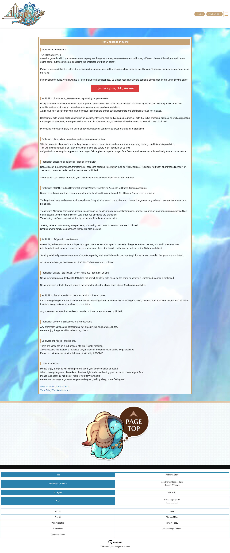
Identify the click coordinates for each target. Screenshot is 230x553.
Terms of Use (172, 517)
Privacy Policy (172, 523)
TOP (172, 511)
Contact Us (58, 529)
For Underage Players (172, 529)
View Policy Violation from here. (56, 390)
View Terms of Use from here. (55, 386)
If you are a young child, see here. (115, 88)
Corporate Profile (58, 535)
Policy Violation (57, 523)
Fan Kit (58, 517)
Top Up (199, 14)
